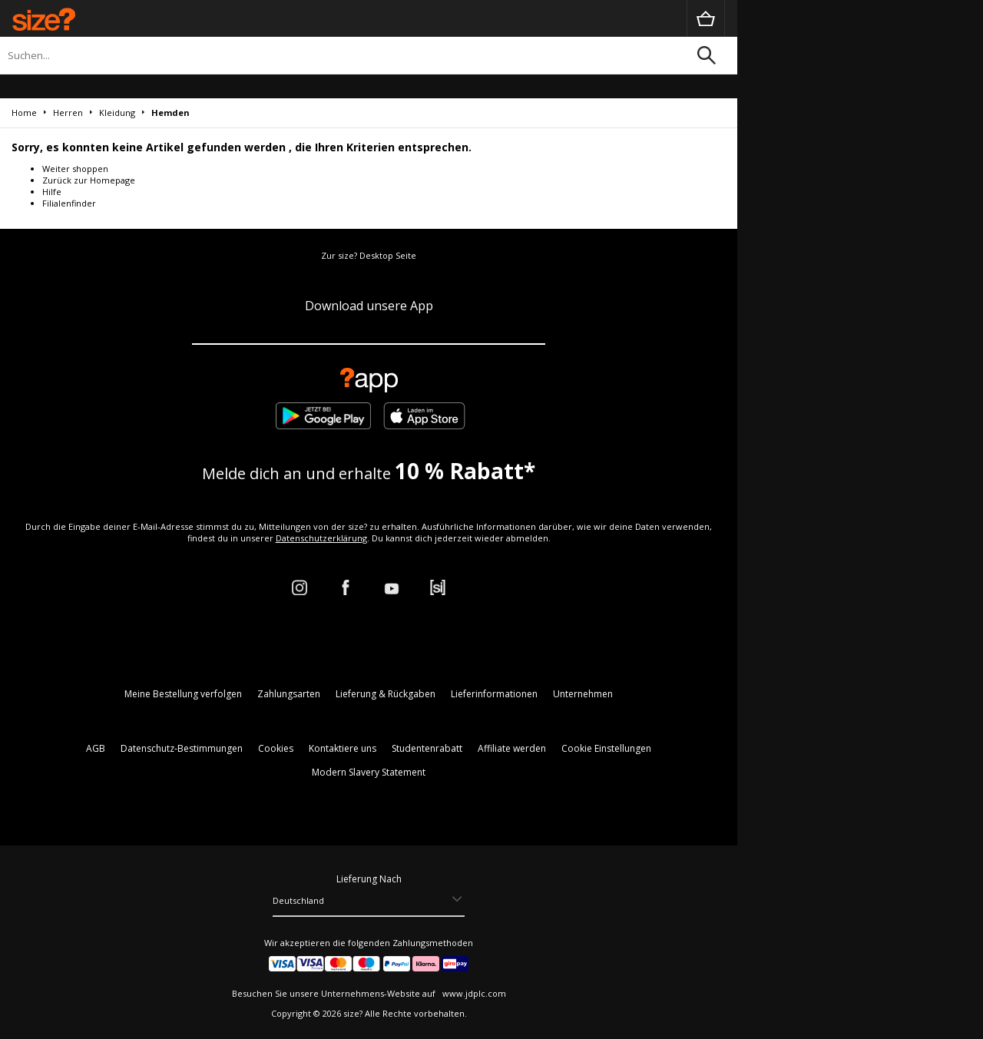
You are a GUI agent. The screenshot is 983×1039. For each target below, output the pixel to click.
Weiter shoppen (75, 168)
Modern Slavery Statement (368, 772)
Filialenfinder (69, 203)
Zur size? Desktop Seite (368, 255)
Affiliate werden (512, 748)
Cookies (275, 748)
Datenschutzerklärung (321, 538)
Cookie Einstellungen (606, 748)
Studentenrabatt (427, 748)
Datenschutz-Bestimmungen (182, 748)
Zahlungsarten (288, 693)
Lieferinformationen (494, 693)
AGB (95, 748)
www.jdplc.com (473, 993)
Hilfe (51, 191)
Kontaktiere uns (342, 748)
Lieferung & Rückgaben (385, 693)
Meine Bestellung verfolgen (183, 693)
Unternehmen (583, 693)
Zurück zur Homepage (88, 180)
